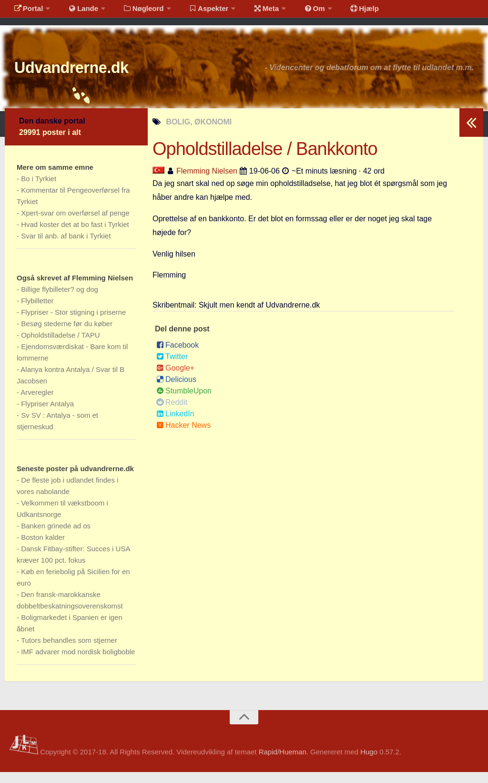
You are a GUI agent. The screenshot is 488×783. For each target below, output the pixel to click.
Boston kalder (43, 548)
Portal (26, 12)
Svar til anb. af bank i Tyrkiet (66, 247)
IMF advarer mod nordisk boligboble (78, 663)
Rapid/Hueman (282, 763)
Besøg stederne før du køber (66, 334)
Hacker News (183, 436)
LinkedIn (175, 425)
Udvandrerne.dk (88, 76)
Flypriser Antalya (47, 415)
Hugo (368, 763)
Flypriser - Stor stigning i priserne (73, 323)
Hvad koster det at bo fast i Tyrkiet (75, 235)
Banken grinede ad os (56, 537)
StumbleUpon (184, 402)
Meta (251, 12)
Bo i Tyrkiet (38, 189)
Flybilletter (37, 312)
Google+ (175, 379)
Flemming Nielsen (206, 182)
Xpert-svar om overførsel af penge (75, 224)
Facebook (177, 356)
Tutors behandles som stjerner (69, 651)
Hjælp (341, 12)
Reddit (171, 413)
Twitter (172, 367)
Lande (77, 12)
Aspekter (197, 12)
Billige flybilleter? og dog (59, 300)
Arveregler (36, 403)
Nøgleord (134, 12)
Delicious (176, 390)
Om (295, 12)
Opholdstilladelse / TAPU (60, 346)
